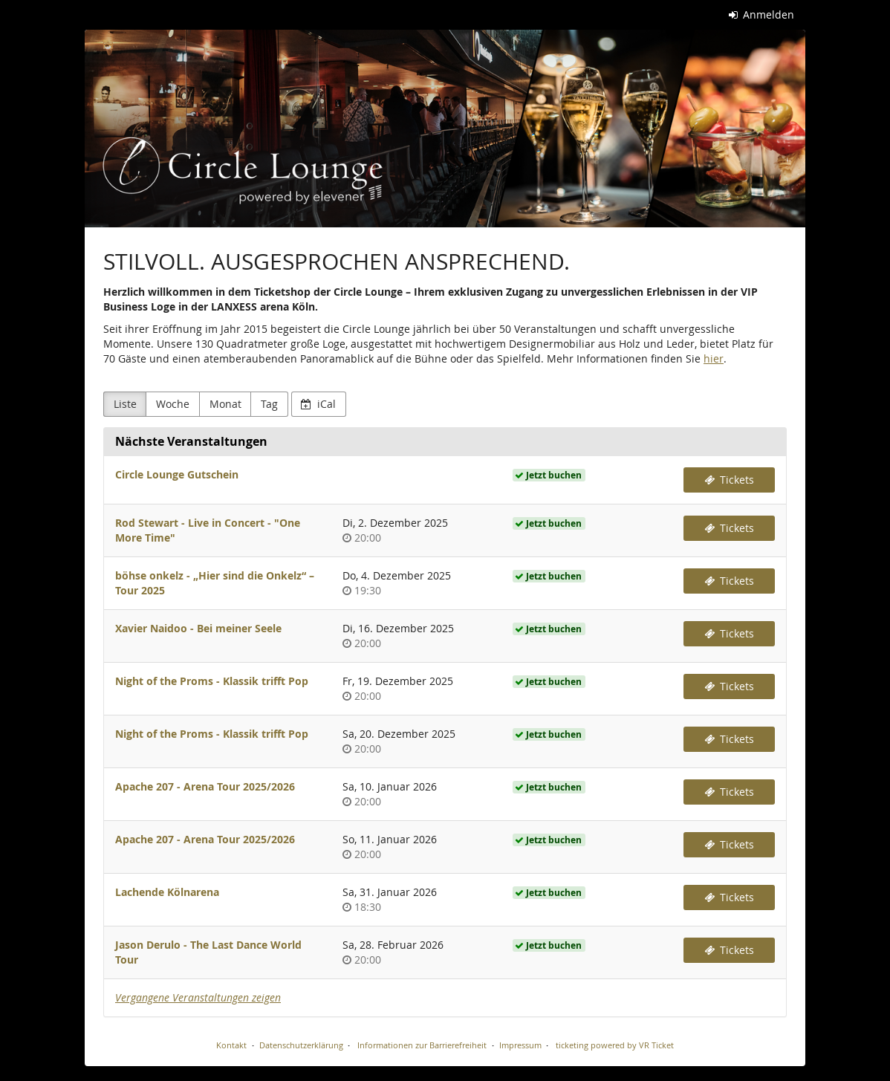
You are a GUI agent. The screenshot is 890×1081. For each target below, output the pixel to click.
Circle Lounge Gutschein (176, 474)
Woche (172, 404)
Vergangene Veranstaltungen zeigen (198, 997)
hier (714, 358)
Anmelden (762, 14)
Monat (225, 404)
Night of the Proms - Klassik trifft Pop (211, 681)
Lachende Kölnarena (167, 892)
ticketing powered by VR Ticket (615, 1045)
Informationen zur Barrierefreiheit (421, 1045)
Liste (125, 404)
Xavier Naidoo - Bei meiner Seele (198, 628)
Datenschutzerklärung (301, 1045)
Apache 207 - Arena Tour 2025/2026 (205, 786)
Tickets (729, 480)
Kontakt (231, 1045)
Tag (269, 404)
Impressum (520, 1045)
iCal (318, 404)
